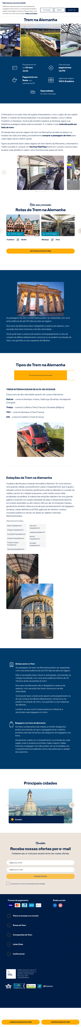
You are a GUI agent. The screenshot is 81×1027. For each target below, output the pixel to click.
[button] (77, 172)
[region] (40, 8)
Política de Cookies (31, 13)
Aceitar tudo (72, 10)
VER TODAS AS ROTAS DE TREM (40, 251)
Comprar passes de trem (60, 1022)
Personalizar (47, 10)
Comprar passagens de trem (21, 1022)
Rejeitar (59, 10)
